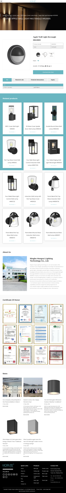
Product (9, 15)
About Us (23, 471)
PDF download (24, 476)
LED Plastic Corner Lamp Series (29, 15)
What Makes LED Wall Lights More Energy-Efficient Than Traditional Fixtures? (12, 441)
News (22, 481)
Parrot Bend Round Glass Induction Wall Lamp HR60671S (33, 235)
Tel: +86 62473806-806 (56, 476)
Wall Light (36, 468)
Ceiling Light (36, 471)
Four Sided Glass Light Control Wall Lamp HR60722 (12, 198)
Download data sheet (48, 72)
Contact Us (23, 484)
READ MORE (5, 406)
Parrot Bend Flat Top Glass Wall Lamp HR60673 (12, 235)
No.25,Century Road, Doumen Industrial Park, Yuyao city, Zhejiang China (57, 470)
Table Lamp (44, 476)
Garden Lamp (45, 468)
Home (4, 15)
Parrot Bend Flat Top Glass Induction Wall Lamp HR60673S (53, 198)
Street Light (36, 482)
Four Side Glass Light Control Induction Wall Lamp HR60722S (33, 162)
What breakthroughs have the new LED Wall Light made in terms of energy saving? (32, 441)
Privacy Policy (39, 489)
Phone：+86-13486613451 (57, 478)
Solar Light (36, 480)
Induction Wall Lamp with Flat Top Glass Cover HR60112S (33, 198)
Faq (22, 478)
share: (35, 66)
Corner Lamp (16, 15)
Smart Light (44, 480)
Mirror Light (44, 473)
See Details (12, 132)
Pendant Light (45, 471)
